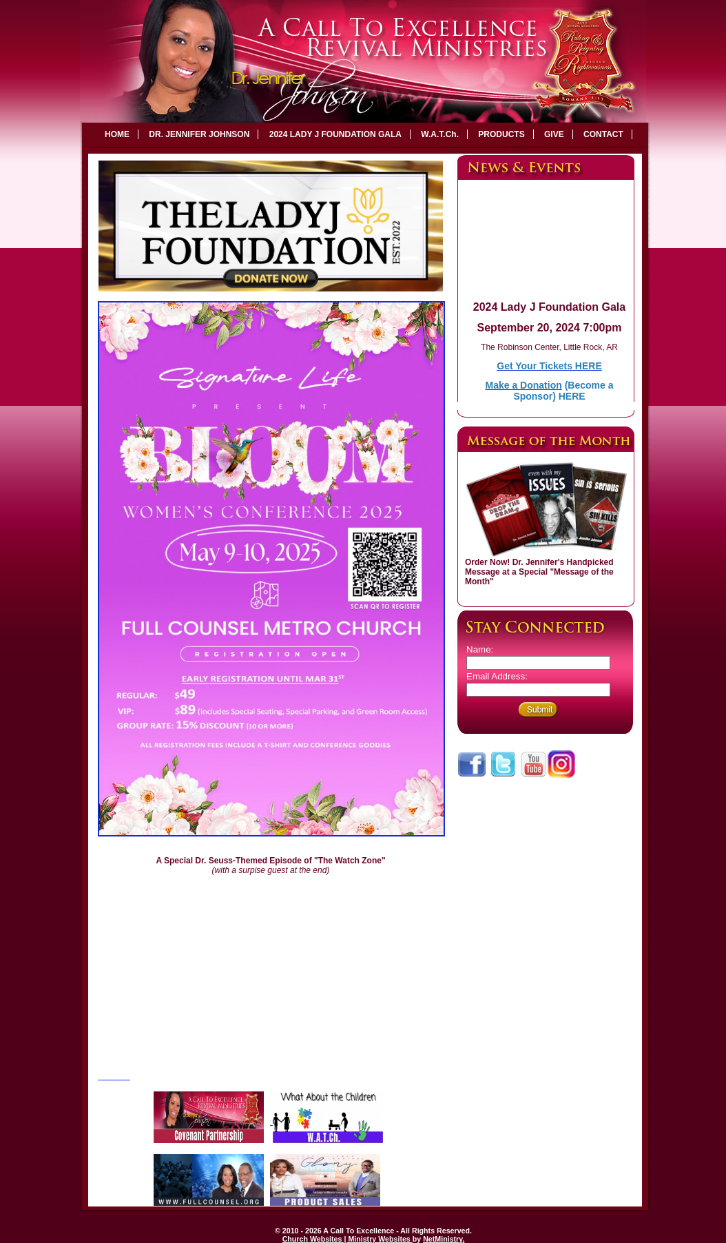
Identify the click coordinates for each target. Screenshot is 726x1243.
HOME (117, 134)
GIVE (554, 134)
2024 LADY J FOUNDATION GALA (335, 134)
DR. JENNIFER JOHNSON (199, 134)
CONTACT (603, 134)
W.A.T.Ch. (440, 134)
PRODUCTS (501, 134)
